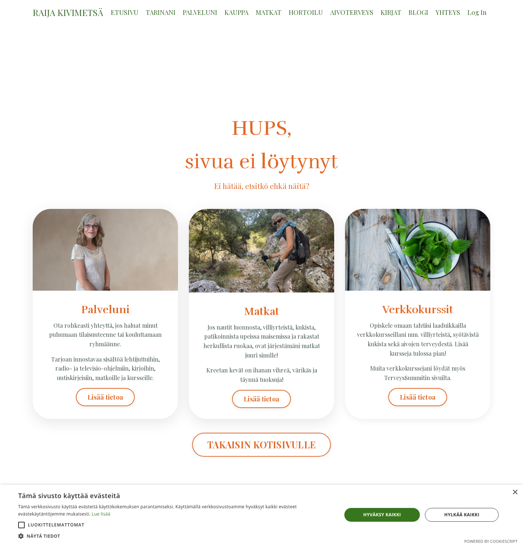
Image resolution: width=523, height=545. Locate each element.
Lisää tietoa (105, 397)
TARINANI (160, 12)
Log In (477, 12)
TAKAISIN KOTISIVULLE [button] (261, 445)
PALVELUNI (200, 12)
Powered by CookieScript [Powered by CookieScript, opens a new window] (491, 541)
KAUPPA (236, 12)
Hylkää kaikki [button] (461, 515)
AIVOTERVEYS (351, 12)
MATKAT (268, 12)
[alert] (261, 515)
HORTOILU (306, 12)
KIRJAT (391, 12)
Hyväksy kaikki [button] (382, 515)
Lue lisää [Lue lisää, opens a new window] (101, 514)
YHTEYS (447, 12)
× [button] (515, 492)
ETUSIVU (124, 12)
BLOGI (418, 12)
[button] (21, 525)
